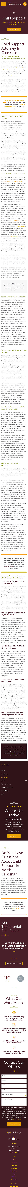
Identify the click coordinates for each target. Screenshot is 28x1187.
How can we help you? (7, 1099)
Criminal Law (14, 1168)
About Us (14, 1159)
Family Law (14, 1165)
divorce (13, 76)
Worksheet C (14, 236)
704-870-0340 (14, 1139)
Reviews (14, 1177)
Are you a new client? (7, 1094)
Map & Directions (14, 1152)
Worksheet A (17, 220)
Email (3, 1089)
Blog (14, 1174)
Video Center (14, 1171)
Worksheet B (21, 226)
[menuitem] (14, 770)
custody (17, 68)
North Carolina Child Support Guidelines (13, 181)
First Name (4, 1075)
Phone (3, 1085)
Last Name (4, 1080)
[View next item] (16, 958)
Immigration (14, 1162)
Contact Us (14, 1180)
